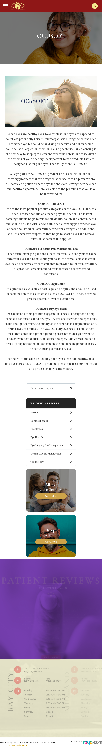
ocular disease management (46, 453)
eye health (36, 437)
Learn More (51, 496)
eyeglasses (36, 429)
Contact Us (51, 541)
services (35, 412)
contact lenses (39, 420)
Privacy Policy (50, 742)
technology (37, 461)
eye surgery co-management (47, 445)
